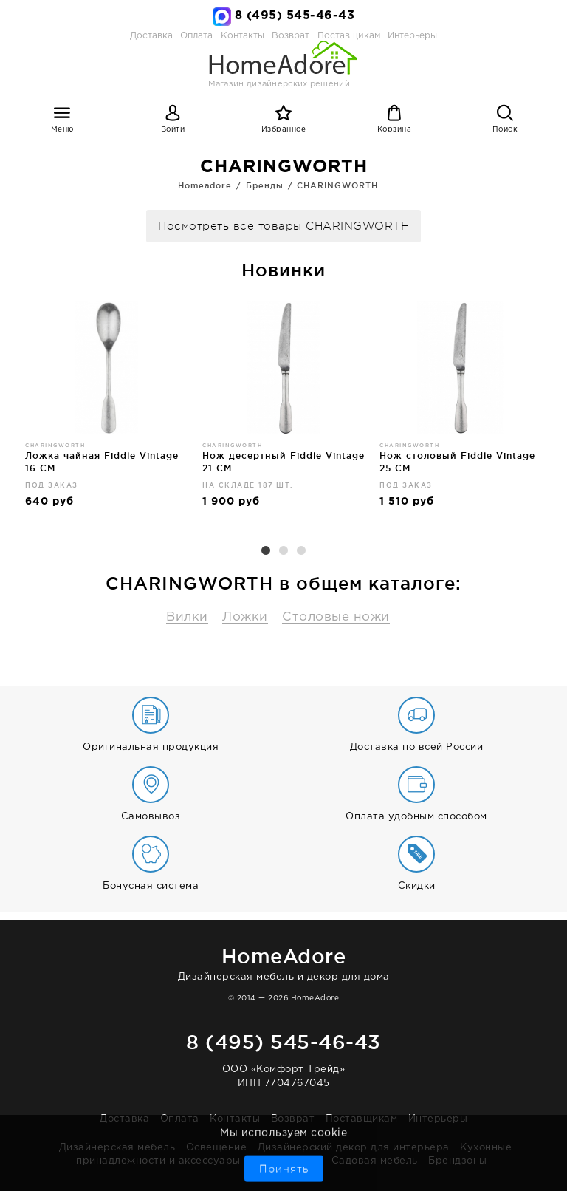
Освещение (216, 1148)
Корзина (394, 129)
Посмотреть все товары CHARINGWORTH (283, 226)
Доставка (151, 36)
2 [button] (283, 551)
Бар (261, 1161)
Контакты (235, 1119)
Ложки (245, 617)
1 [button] (265, 551)
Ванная (301, 1161)
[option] (106, 411)
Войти (173, 129)
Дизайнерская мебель (117, 1148)
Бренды (265, 185)
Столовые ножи (336, 617)
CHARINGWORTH (337, 185)
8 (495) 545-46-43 (295, 15)
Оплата (196, 36)
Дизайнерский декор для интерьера (354, 1148)
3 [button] (301, 551)
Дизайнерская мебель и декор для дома (283, 961)
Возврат (293, 1119)
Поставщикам (362, 1119)
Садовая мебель (374, 1161)
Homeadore (205, 185)
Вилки (187, 617)
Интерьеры (412, 36)
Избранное (283, 129)
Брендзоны (457, 1161)
